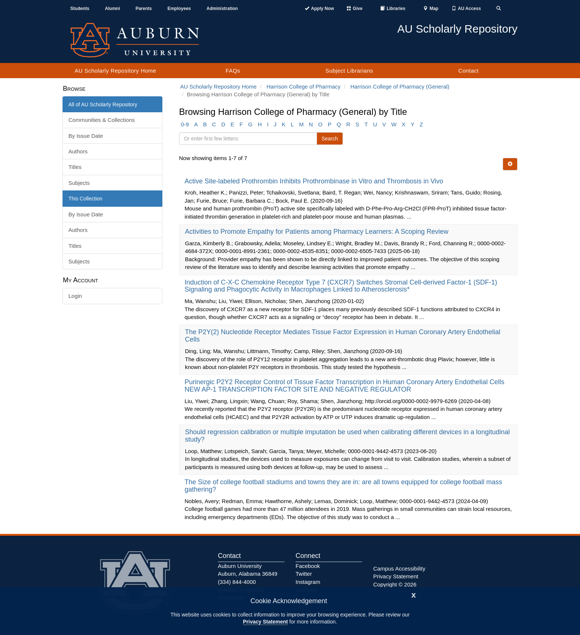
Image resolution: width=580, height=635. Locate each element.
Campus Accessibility (399, 568)
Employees (179, 8)
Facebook (308, 566)
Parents (143, 8)
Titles (74, 167)
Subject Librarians (349, 70)
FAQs (233, 70)
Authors (78, 151)
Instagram (308, 582)
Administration (222, 8)
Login (75, 296)
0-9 (185, 124)
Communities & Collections (101, 120)
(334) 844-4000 (237, 582)
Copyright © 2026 (395, 584)
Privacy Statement (265, 622)
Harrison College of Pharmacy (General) (399, 86)
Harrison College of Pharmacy (303, 86)
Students (79, 8)
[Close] (413, 594)
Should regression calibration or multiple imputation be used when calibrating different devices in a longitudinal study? (347, 435)
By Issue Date (85, 136)
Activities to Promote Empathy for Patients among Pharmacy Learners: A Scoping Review (317, 231)
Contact (468, 70)
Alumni (112, 8)
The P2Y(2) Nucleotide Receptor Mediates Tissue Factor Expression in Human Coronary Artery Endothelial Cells (342, 335)
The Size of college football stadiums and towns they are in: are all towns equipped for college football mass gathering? (343, 485)
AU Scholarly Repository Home (115, 70)
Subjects (79, 183)
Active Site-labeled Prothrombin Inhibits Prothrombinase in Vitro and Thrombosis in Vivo (315, 181)
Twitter (304, 574)
